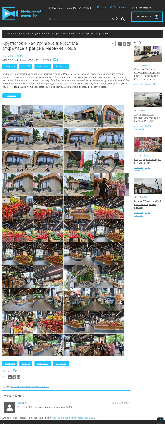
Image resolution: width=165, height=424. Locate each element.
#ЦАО (147, 84)
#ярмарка (61, 66)
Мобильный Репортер (21, 13)
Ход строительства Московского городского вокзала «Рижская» (147, 117)
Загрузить (143, 16)
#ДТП (113, 7)
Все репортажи (79, 8)
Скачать (11, 95)
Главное (56, 8)
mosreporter (16, 56)
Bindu (146, 110)
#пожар (123, 7)
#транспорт (139, 129)
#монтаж (138, 215)
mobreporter (145, 65)
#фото (155, 84)
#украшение (140, 170)
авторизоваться (86, 417)
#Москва (102, 7)
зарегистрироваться (62, 417)
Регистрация (145, 8)
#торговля (42, 66)
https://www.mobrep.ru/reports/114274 (30, 386)
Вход (134, 8)
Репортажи (23, 33)
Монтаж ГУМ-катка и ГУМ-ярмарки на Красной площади (148, 204)
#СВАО (26, 66)
